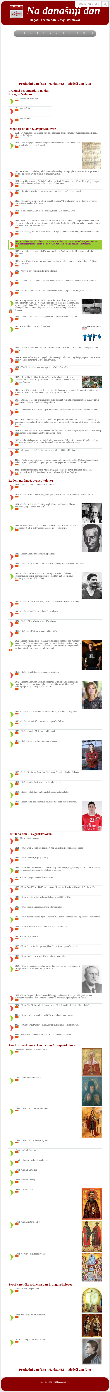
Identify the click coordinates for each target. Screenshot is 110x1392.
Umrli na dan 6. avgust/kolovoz (29, 834)
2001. (17, 430)
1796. (17, 143)
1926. (17, 261)
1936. (17, 573)
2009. (17, 1025)
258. (16, 838)
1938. (17, 601)
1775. (17, 484)
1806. (17, 171)
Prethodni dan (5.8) (32, 83)
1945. (17, 300)
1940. (17, 281)
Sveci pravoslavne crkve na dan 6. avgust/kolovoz (42, 1045)
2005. (17, 450)
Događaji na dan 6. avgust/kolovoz (32, 128)
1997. (17, 400)
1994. (17, 802)
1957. (17, 631)
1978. (17, 731)
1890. (17, 201)
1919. (17, 251)
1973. (17, 711)
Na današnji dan (63, 1382)
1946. (17, 907)
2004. (17, 1005)
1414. (17, 858)
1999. (17, 410)
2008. (17, 460)
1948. (17, 611)
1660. (17, 877)
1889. (17, 887)
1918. (17, 241)
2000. (17, 419)
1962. (17, 316)
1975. (17, 721)
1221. (17, 848)
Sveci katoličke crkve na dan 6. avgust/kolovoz (40, 1284)
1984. (17, 782)
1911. (17, 220)
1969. (17, 917)
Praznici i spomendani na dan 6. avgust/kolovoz (28, 92)
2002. (17, 995)
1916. (17, 554)
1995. (17, 377)
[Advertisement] (55, 59)
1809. (17, 494)
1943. (17, 897)
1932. (17, 271)
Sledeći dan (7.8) (79, 83)
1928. (17, 563)
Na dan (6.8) (57, 83)
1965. (17, 326)
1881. (17, 504)
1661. (17, 133)
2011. (17, 470)
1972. (17, 682)
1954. (17, 621)
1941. (17, 290)
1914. (17, 231)
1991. (17, 357)
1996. (17, 390)
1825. (17, 191)
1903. (17, 211)
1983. (17, 772)
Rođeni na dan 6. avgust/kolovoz (30, 480)
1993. (17, 956)
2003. (17, 440)
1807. (17, 181)
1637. (17, 867)
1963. (17, 641)
